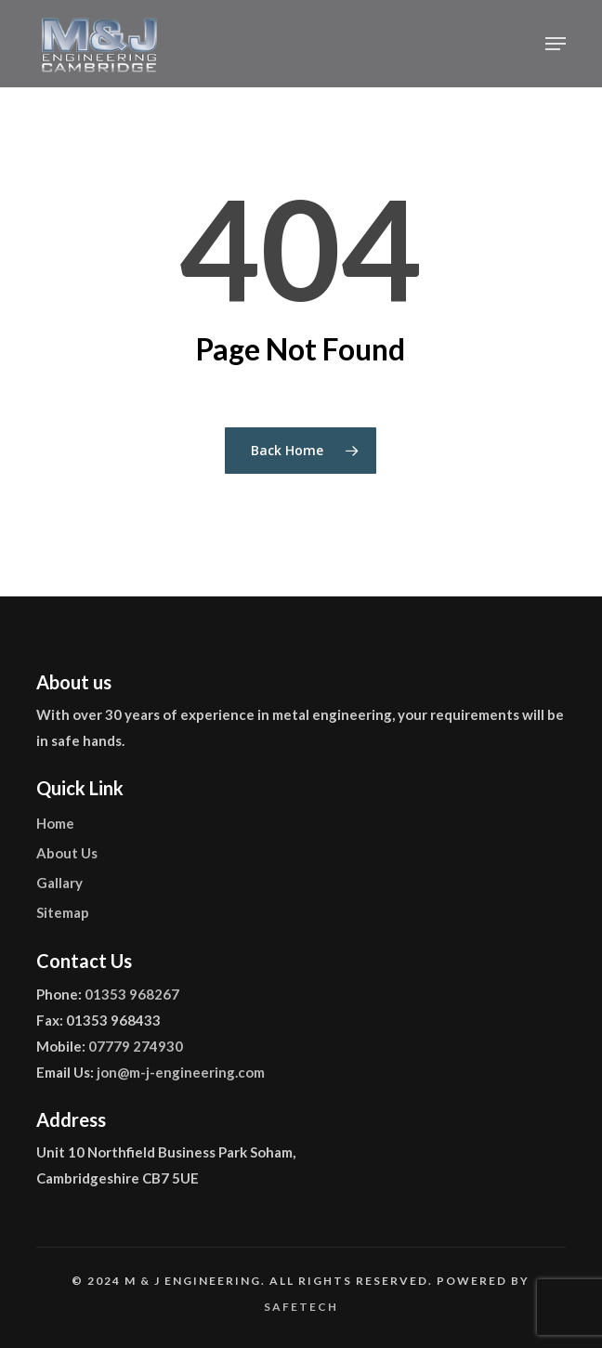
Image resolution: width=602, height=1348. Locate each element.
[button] (555, 43)
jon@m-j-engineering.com (181, 1072)
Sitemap (62, 912)
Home (55, 823)
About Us (67, 852)
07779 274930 (135, 1046)
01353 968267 (132, 994)
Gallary (59, 882)
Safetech (301, 1307)
